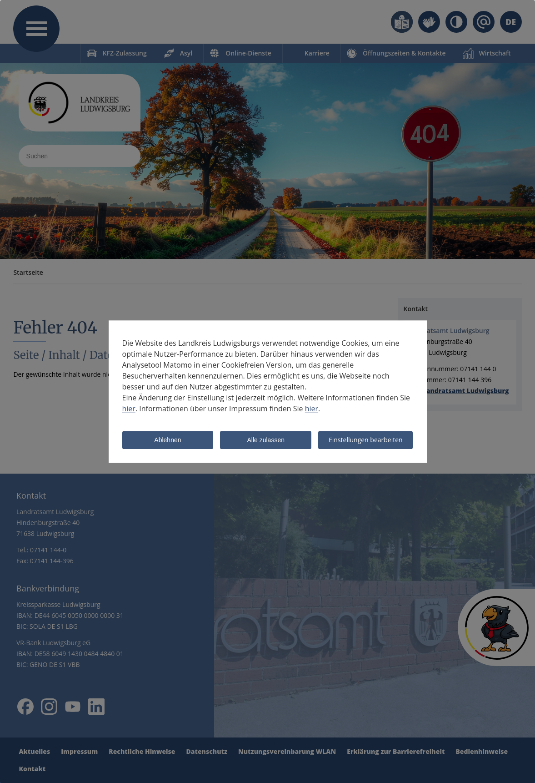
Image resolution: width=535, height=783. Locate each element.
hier (128, 409)
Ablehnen (167, 440)
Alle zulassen (266, 440)
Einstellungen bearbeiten (366, 439)
